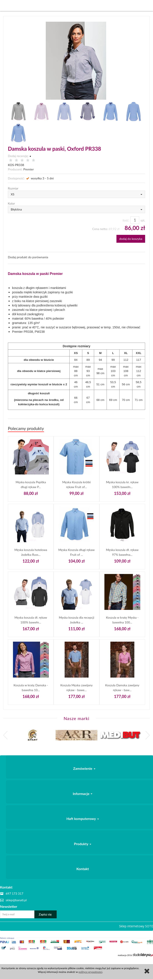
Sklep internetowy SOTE (136, 926)
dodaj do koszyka (130, 239)
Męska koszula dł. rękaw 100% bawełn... (30, 620)
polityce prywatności (90, 972)
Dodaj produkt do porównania (28, 257)
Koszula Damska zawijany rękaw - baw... (122, 687)
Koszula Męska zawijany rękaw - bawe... (76, 687)
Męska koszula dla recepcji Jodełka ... (76, 620)
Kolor (11, 203)
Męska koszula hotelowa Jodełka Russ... (30, 552)
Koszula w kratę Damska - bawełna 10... (31, 687)
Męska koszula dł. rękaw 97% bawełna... (122, 552)
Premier (28, 169)
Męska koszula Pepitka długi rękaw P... (31, 484)
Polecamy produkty (26, 428)
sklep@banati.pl (16, 900)
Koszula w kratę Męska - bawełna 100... (122, 620)
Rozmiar (13, 188)
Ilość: (126, 220)
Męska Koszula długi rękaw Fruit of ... (76, 552)
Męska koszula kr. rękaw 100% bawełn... (122, 484)
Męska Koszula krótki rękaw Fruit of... (76, 484)
